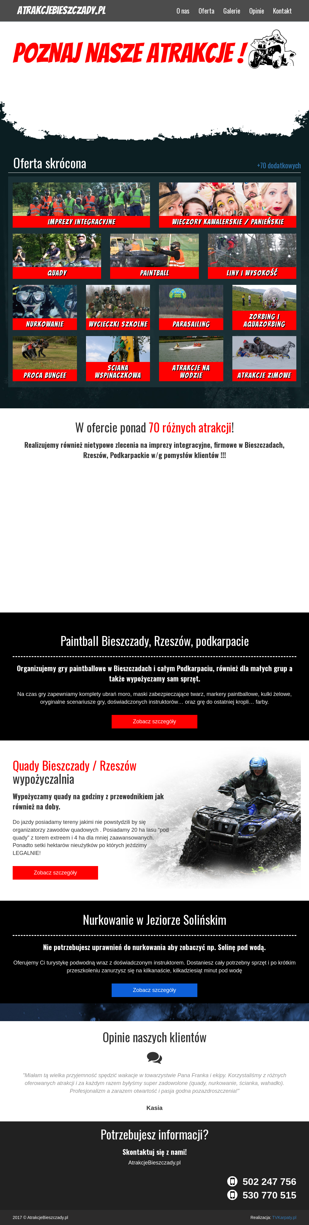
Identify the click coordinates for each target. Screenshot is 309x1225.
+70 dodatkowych (279, 165)
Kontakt (282, 10)
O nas (183, 10)
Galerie (231, 10)
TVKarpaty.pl (284, 1217)
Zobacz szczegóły (154, 721)
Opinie (256, 10)
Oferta (206, 10)
